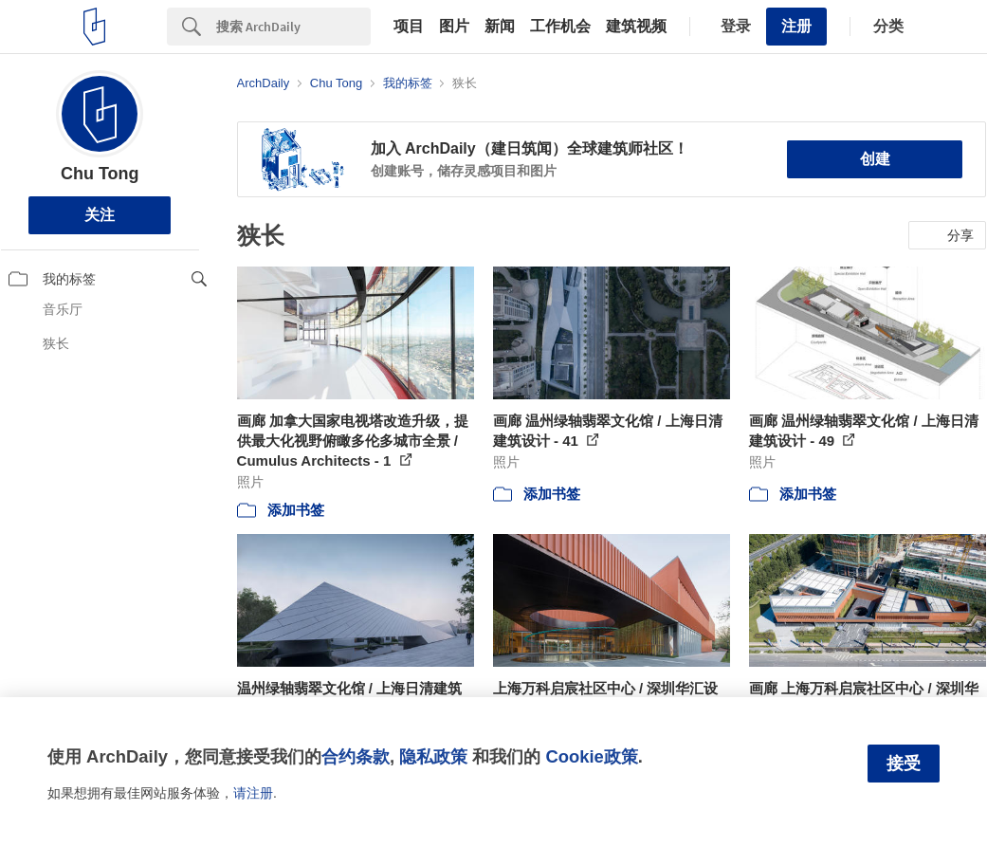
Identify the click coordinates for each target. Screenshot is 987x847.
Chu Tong (100, 173)
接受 (903, 763)
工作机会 (560, 26)
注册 (796, 26)
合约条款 (355, 756)
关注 (99, 215)
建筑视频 (636, 26)
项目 (408, 26)
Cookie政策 (591, 756)
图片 (454, 26)
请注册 (253, 793)
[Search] (293, 27)
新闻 (499, 26)
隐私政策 (433, 756)
